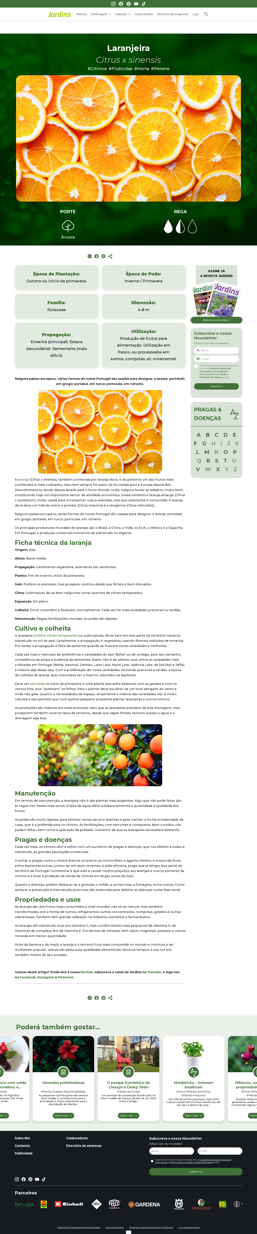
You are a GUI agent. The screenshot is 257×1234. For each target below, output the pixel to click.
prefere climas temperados (55, 635)
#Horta (141, 68)
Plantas (81, 14)
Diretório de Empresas (173, 14)
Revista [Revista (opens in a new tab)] (86, 972)
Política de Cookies (114, 1227)
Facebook (28, 977)
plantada (37, 684)
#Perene (160, 68)
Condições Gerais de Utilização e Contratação (151, 1227)
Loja (195, 14)
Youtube (154, 972)
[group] (24, 1204)
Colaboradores (77, 1138)
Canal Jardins (143, 14)
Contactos (22, 1145)
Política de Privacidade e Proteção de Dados (191, 1162)
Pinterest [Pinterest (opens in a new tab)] (65, 977)
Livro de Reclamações (189, 1227)
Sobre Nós (22, 1138)
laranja (23, 480)
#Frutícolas (121, 68)
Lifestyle (121, 14)
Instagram (46, 977)
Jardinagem (99, 14)
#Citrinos (97, 68)
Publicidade (24, 1153)
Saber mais (61, 1115)
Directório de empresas (84, 1145)
